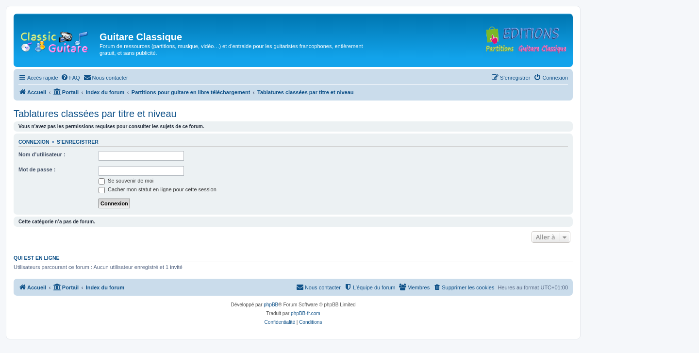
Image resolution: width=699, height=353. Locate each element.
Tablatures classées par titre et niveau (95, 113)
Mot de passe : (36, 169)
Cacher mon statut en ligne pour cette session (157, 189)
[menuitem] (70, 78)
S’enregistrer (78, 142)
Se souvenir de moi (126, 181)
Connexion (34, 142)
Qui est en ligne (37, 258)
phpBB (271, 304)
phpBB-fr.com (305, 313)
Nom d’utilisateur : (42, 154)
